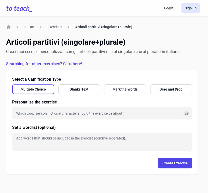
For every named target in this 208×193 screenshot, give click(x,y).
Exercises (54, 27)
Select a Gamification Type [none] (36, 79)
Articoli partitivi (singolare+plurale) (103, 27)
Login (168, 8)
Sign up (191, 8)
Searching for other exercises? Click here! (44, 63)
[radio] (33, 89)
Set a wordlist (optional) (34, 127)
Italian (29, 27)
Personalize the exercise (34, 102)
